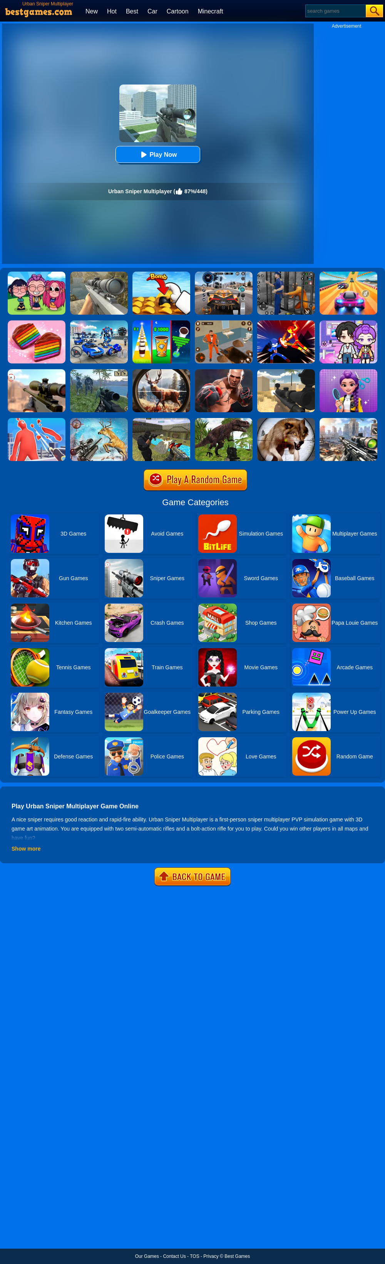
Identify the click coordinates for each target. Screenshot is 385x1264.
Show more (26, 849)
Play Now (158, 154)
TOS (194, 1256)
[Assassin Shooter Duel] (348, 420)
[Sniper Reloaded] (286, 372)
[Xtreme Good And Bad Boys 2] (161, 420)
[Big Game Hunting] (161, 372)
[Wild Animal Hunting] (286, 420)
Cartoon (178, 11)
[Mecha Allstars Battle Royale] (99, 323)
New (91, 11)
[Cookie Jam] (36, 323)
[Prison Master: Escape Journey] (224, 323)
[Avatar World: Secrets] (348, 323)
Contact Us (174, 1256)
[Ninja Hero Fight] (286, 323)
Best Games (237, 1256)
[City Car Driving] (224, 274)
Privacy (210, 1256)
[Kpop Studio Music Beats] (36, 274)
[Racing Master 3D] (348, 274)
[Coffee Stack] (161, 323)
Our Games (147, 1256)
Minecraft (210, 11)
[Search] (335, 11)
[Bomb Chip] (161, 274)
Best (132, 11)
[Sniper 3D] (36, 372)
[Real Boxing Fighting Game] (224, 372)
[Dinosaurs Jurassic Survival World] (99, 372)
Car (152, 11)
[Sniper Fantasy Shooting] (99, 274)
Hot (112, 11)
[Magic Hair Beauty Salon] (348, 372)
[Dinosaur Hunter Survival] (224, 420)
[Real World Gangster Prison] (286, 274)
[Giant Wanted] (36, 420)
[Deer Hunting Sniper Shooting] (99, 420)
